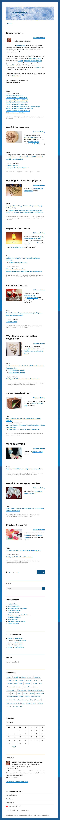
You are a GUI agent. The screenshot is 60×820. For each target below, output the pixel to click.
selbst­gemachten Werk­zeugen (33, 60)
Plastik (39, 58)
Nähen (19, 693)
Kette (35, 687)
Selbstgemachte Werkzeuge (28, 433)
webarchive (11, 157)
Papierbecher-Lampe (18, 228)
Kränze (39, 67)
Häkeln (35, 683)
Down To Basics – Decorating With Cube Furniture (24, 429)
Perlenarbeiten (36, 696)
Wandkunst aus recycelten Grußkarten (19, 615)
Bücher (35, 680)
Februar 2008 (21, 45)
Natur (30, 561)
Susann (10, 638)
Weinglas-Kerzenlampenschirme (16, 269)
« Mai (14, 746)
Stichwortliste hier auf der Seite (15, 113)
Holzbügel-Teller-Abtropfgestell (24, 180)
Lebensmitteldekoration (12, 327)
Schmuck (39, 473)
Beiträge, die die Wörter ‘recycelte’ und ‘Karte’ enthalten (22, 379)
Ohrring (25, 693)
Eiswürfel (27, 535)
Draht (30, 58)
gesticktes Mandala (30, 137)
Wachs (34, 58)
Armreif (15, 474)
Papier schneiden (12, 696)
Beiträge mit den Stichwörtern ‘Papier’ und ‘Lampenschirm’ (24, 271)
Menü (9, 23)
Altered (22, 216)
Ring (31, 700)
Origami (23, 473)
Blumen (15, 680)
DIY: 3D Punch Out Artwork (17, 370)
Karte (32, 383)
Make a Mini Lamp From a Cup (18, 262)
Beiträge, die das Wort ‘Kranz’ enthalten (18, 110)
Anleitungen (10, 799)
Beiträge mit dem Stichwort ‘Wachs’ (17, 100)
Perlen (27, 696)
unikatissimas (19, 12)
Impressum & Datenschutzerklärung (17, 781)
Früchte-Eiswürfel (16, 525)
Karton (19, 687)
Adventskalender (11, 795)
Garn (15, 683)
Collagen (20, 60)
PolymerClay (17, 700)
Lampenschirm (20, 276)
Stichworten (15, 76)
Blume (9, 680)
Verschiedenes (24, 117)
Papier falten (33, 473)
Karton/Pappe (27, 687)
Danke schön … (15, 33)
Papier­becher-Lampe (17, 247)
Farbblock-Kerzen (29, 295)
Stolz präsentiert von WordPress (41, 815)
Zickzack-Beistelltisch (18, 393)
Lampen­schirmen (11, 65)
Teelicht (35, 276)
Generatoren (10, 802)
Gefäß (21, 683)
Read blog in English (13, 806)
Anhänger (22, 677)
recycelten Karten (29, 349)
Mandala (36, 144)
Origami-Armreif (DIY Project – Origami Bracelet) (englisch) (24, 469)
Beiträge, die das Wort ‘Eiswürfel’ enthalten (19, 557)
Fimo (40, 680)
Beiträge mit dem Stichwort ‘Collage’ (17, 104)
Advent (9, 677)
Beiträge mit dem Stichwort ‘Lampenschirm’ (19, 108)
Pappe (22, 696)
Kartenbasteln (11, 687)
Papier (36, 383)
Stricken (38, 514)
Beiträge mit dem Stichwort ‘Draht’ (16, 97)
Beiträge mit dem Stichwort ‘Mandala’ (17, 168)
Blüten (22, 680)
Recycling (32, 216)
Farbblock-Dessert (16, 285)
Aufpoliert (26, 216)
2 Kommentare (24, 327)
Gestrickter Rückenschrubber (23, 483)
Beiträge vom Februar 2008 (14, 95)
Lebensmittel (23, 325)
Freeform (10, 683)
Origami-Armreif (15, 443)
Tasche (9, 706)
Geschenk (28, 683)
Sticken (22, 171)
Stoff (34, 703)
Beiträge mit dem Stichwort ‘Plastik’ (17, 102)
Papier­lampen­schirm (34, 243)
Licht (25, 276)
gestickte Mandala (33, 141)
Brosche (28, 680)
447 (18, 572)
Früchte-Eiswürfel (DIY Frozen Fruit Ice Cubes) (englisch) (23, 550)
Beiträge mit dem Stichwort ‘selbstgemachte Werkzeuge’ (23, 106)
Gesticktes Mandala (17, 127)
